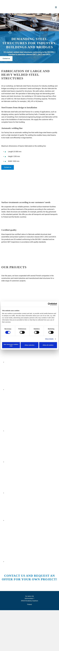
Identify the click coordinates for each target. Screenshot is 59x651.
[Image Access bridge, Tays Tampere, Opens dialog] (23, 389)
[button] (6, 58)
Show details (49, 339)
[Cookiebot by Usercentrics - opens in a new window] (49, 304)
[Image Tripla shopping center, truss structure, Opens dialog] (23, 520)
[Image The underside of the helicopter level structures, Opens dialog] (25, 493)
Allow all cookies (48, 345)
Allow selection (29, 345)
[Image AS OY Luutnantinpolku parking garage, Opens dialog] (25, 362)
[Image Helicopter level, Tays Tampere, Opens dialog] (25, 462)
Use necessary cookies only (11, 345)
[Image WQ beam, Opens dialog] (32, 431)
